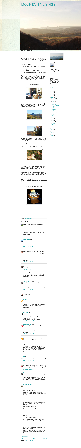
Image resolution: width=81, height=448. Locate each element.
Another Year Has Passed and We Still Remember (56, 105)
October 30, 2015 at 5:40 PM (28, 269)
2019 (52, 91)
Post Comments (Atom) (30, 440)
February (54, 123)
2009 (52, 134)
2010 (52, 132)
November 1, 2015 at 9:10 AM (28, 369)
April (53, 120)
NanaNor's (25, 250)
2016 (52, 95)
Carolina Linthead (26, 239)
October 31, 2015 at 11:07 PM (28, 353)
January (53, 124)
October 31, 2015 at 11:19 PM (28, 360)
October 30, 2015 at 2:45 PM (28, 246)
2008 (52, 135)
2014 (52, 126)
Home (34, 438)
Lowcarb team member (27, 324)
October (53, 101)
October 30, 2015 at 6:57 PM (28, 289)
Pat (24, 356)
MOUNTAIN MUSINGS (38, 4)
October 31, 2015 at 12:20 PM (28, 333)
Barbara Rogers (26, 364)
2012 (52, 129)
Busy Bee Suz (26, 312)
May (53, 118)
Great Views (54, 109)
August (53, 114)
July (53, 115)
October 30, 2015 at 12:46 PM (28, 235)
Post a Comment (25, 436)
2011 (52, 131)
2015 (52, 97)
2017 (52, 94)
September (54, 112)
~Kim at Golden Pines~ (27, 281)
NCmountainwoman (27, 384)
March (53, 121)
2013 (52, 128)
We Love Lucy (54, 102)
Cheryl (24, 223)
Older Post (45, 438)
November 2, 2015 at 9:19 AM (28, 434)
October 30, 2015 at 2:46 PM (28, 261)
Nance (24, 372)
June (53, 117)
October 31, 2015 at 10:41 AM (28, 320)
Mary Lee (25, 299)
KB (24, 337)
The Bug (24, 293)
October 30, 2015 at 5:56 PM (28, 277)
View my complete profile (54, 87)
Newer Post (23, 438)
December (54, 98)
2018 (52, 92)
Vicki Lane (25, 265)
